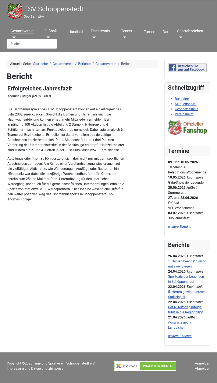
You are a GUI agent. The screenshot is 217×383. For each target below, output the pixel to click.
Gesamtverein (22, 31)
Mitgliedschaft (185, 104)
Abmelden (202, 368)
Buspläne (182, 99)
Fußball (51, 31)
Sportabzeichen (190, 31)
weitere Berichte (180, 336)
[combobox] (32, 44)
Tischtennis (100, 31)
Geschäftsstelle (186, 109)
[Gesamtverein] (13, 37)
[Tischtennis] (93, 37)
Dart (166, 32)
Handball (75, 32)
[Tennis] (123, 37)
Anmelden (202, 363)
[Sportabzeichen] (179, 37)
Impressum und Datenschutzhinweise (35, 368)
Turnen (149, 32)
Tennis (126, 31)
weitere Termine (179, 227)
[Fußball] (47, 37)
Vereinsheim (184, 114)
